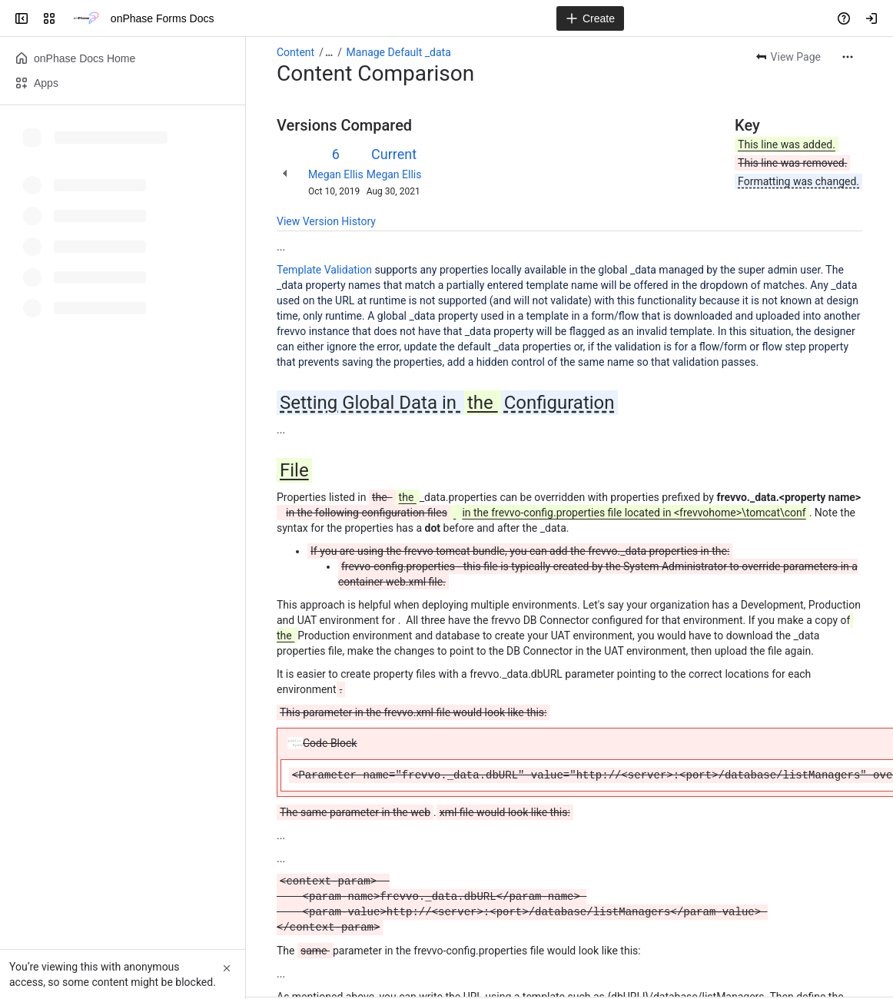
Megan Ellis (336, 174)
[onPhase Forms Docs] (86, 18)
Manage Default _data (399, 52)
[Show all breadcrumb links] (329, 52)
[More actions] (847, 56)
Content (295, 52)
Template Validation (324, 270)
